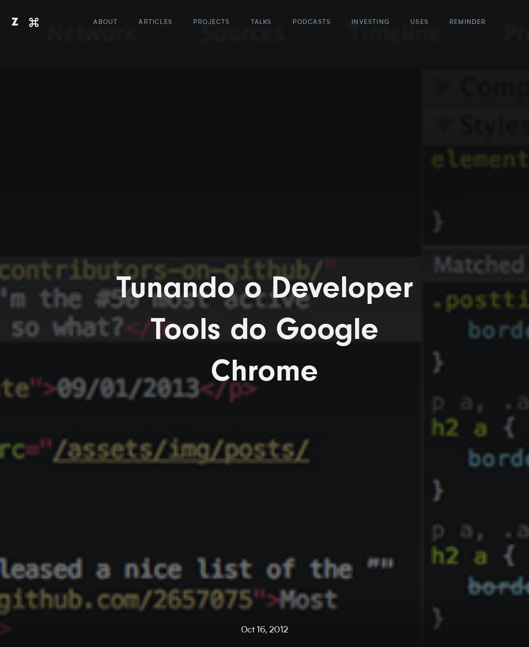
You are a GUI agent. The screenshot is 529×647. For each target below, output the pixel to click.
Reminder (467, 22)
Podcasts (312, 22)
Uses (419, 22)
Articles (155, 22)
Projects (211, 22)
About (105, 22)
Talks (261, 22)
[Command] (33, 22)
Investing (370, 22)
